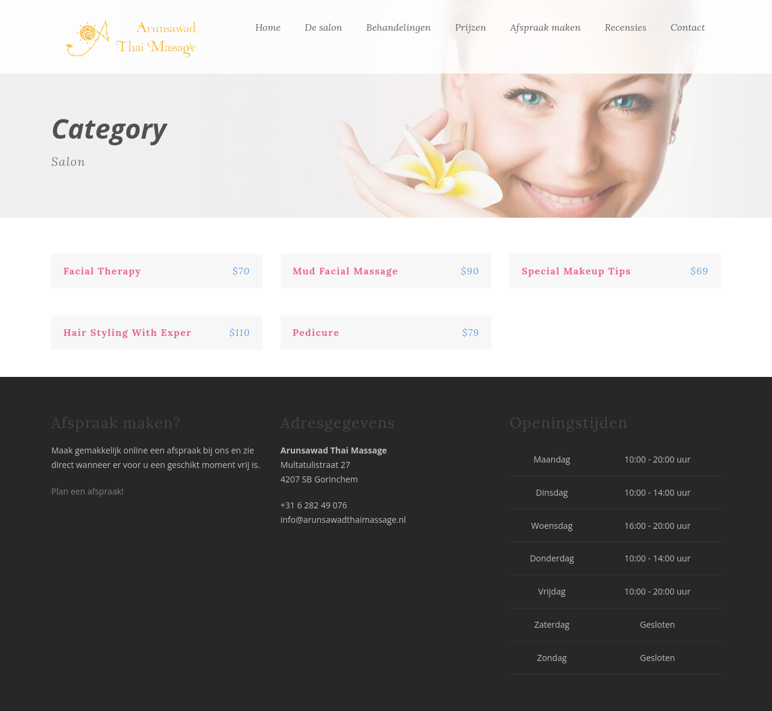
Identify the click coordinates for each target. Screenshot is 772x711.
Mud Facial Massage (345, 271)
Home (267, 27)
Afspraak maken (545, 27)
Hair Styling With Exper (127, 332)
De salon (323, 27)
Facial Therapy (102, 271)
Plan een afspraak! (87, 491)
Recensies (626, 27)
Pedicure (316, 332)
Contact (688, 27)
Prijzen (470, 27)
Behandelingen (398, 27)
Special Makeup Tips (576, 271)
